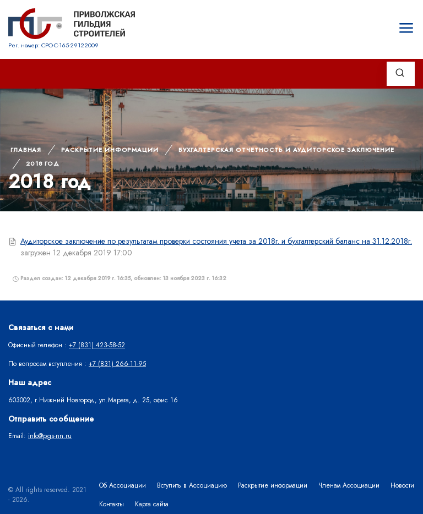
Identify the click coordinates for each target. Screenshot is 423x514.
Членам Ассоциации (348, 485)
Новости (402, 485)
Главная (25, 149)
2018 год (42, 163)
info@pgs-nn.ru (50, 436)
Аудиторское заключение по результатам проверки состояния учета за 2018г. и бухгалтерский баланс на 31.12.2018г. (216, 241)
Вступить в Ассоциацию (192, 485)
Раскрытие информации (110, 149)
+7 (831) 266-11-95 (117, 364)
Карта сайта (152, 504)
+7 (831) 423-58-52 (97, 345)
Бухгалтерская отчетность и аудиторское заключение (286, 149)
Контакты (111, 504)
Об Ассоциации (122, 485)
